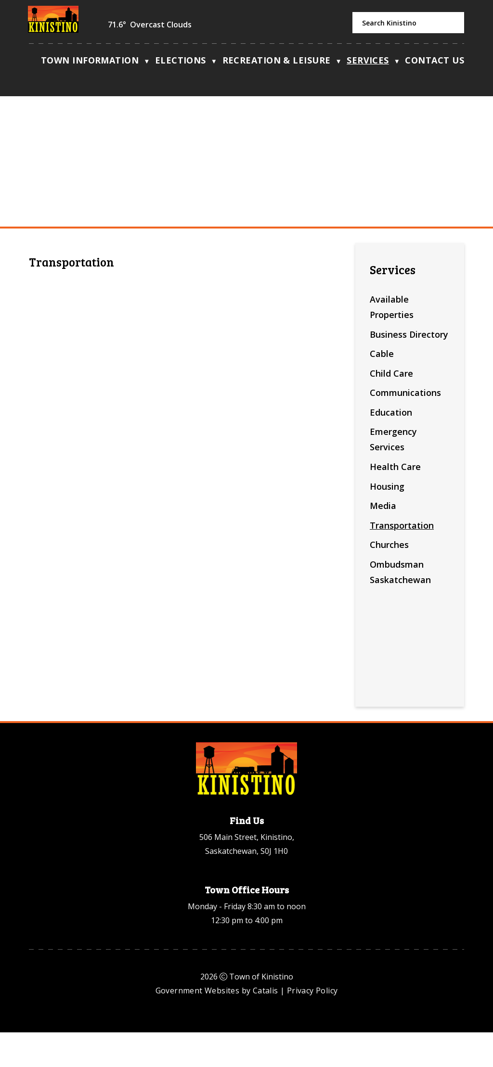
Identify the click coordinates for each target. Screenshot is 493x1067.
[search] (408, 22)
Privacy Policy (312, 1025)
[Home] (34, 62)
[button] (451, 23)
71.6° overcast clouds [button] (150, 24)
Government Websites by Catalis (217, 1025)
